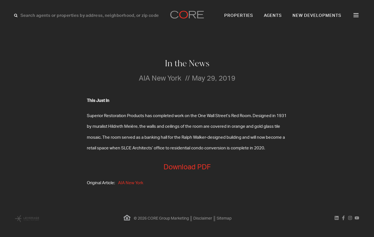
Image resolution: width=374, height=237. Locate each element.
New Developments (317, 15)
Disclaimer (202, 218)
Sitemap (224, 218)
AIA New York (130, 183)
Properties (238, 15)
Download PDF (187, 167)
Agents (273, 15)
